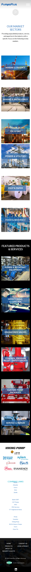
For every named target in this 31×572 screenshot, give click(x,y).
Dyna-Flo (15, 529)
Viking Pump (15, 521)
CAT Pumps (15, 502)
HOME (9, 543)
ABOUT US (8, 548)
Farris (15, 526)
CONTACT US (23, 543)
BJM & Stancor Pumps (15, 524)
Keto (15, 490)
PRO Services (15, 507)
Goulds (15, 482)
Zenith (15, 492)
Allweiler (15, 485)
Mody (15, 516)
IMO (15, 504)
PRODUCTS (8, 546)
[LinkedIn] (16, 569)
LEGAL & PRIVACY (23, 546)
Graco (15, 487)
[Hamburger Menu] (28, 4)
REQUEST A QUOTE (8, 551)
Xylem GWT (15, 499)
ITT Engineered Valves (15, 509)
